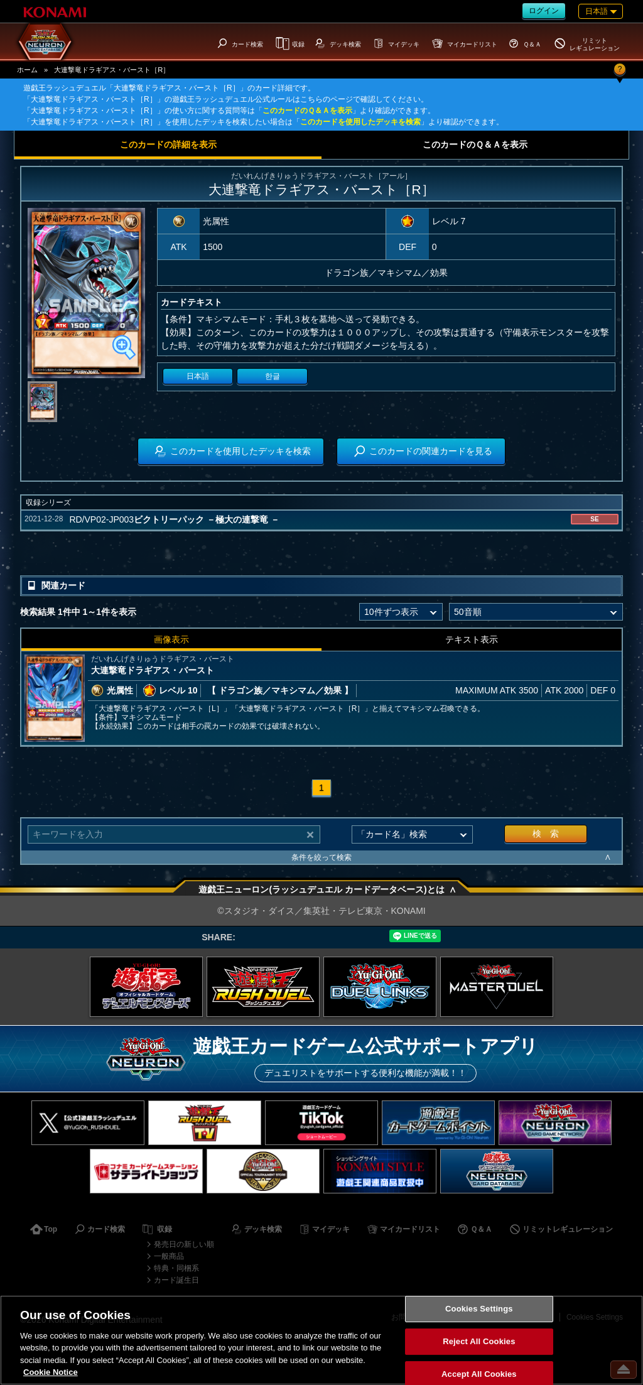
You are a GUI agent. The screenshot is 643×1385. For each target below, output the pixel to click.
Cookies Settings (479, 1309)
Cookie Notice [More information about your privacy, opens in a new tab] (50, 1372)
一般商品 (169, 1256)
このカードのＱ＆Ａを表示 (307, 110)
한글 (272, 376)
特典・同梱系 (176, 1268)
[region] (321, 1340)
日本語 (197, 376)
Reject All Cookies (479, 1341)
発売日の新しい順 (184, 1244)
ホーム (27, 69)
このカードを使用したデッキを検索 (360, 121)
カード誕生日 (176, 1280)
